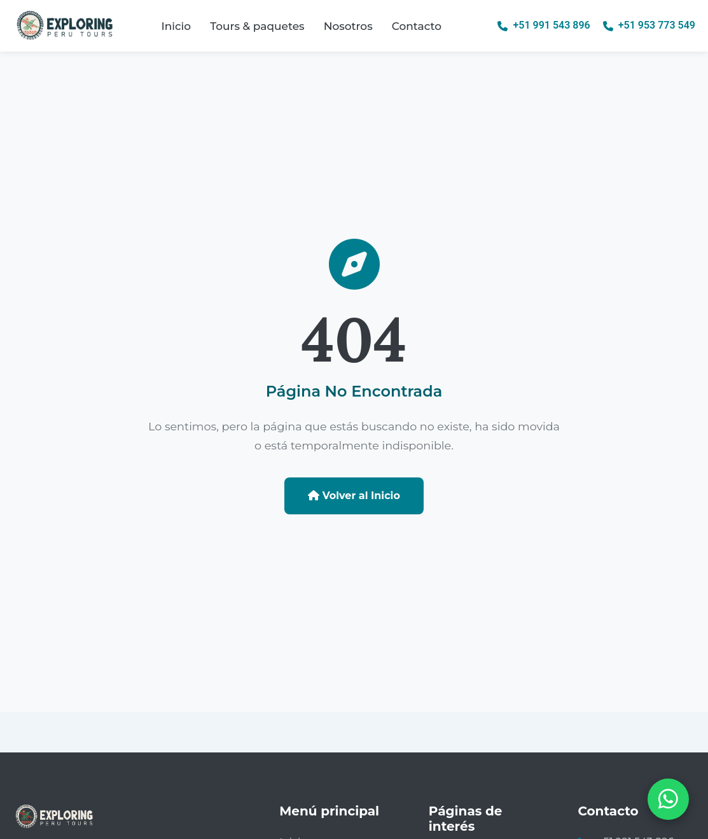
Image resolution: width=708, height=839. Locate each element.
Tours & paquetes (257, 26)
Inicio (176, 26)
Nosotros (348, 26)
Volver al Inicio (354, 496)
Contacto (416, 26)
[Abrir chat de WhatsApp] (668, 799)
